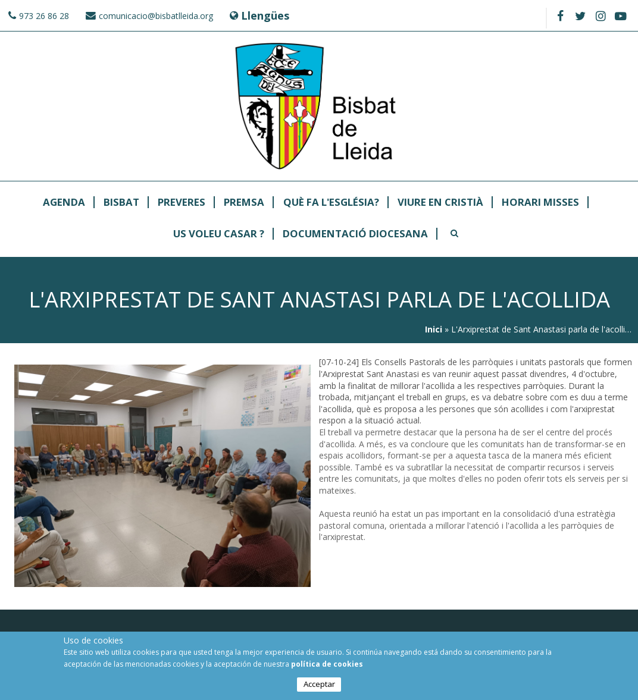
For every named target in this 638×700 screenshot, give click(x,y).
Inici (433, 329)
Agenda (64, 202)
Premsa (244, 202)
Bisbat (121, 202)
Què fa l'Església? (331, 202)
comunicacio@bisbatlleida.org (156, 15)
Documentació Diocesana (355, 234)
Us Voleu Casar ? (218, 234)
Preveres (181, 202)
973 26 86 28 (44, 15)
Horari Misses (540, 202)
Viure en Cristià (440, 202)
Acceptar (319, 684)
